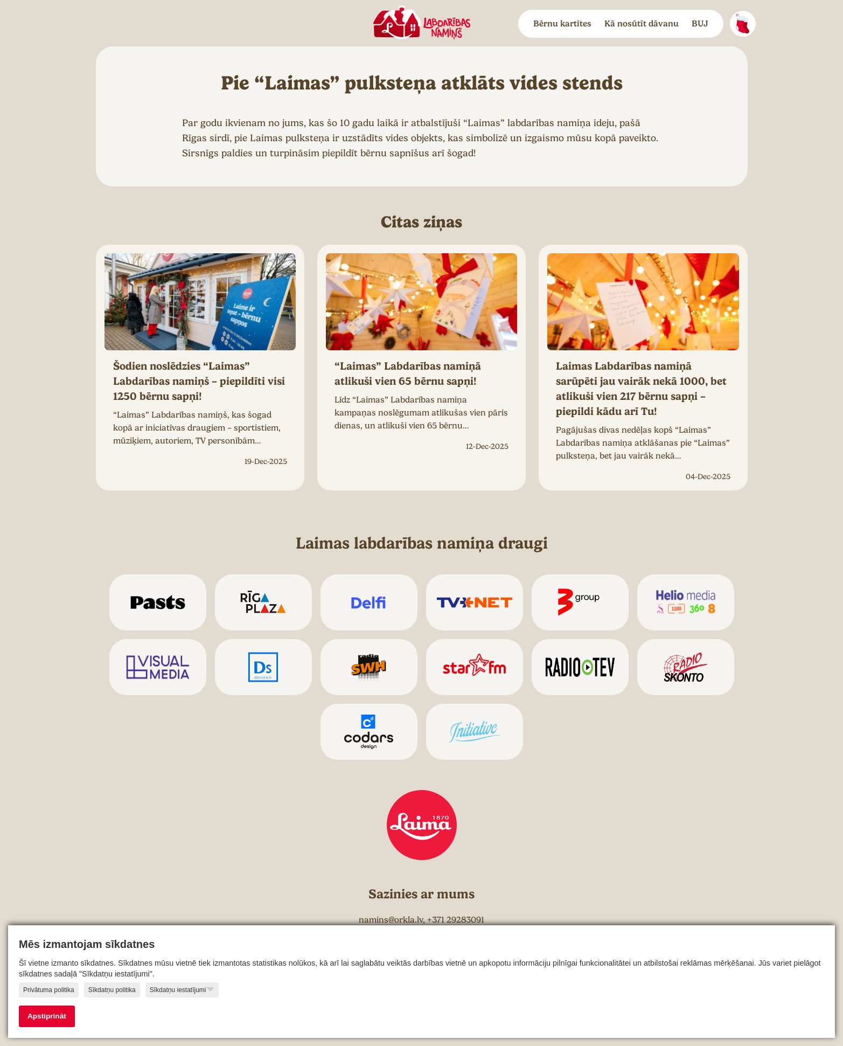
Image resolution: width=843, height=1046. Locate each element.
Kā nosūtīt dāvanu (641, 24)
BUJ (700, 24)
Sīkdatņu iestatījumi (182, 989)
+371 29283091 (455, 920)
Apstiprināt (46, 1016)
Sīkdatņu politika (112, 990)
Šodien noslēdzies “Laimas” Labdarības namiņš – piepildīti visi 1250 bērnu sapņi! (199, 381)
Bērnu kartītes (562, 24)
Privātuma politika (48, 990)
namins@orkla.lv (391, 920)
